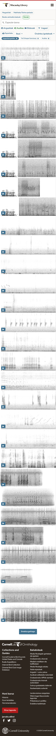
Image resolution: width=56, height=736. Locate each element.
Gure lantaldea (8, 700)
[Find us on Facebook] (3, 720)
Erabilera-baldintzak (38, 704)
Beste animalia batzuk (11, 17)
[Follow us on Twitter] (9, 720)
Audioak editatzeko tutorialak (41, 675)
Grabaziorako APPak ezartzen (41, 678)
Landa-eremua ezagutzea (40, 693)
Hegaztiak (6, 13)
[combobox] (30, 22)
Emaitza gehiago (28, 631)
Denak (26, 17)
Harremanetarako (9, 703)
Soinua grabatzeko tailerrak (41, 685)
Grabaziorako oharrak (39, 659)
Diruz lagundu (10, 710)
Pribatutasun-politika (38, 701)
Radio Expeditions (9, 662)
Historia (5, 697)
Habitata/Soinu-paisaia (23, 13)
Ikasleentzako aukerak (39, 688)
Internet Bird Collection (11, 665)
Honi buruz (8, 694)
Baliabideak (36, 650)
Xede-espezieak (36, 669)
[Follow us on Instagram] (14, 720)
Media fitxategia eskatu (39, 667)
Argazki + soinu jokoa (38, 672)
